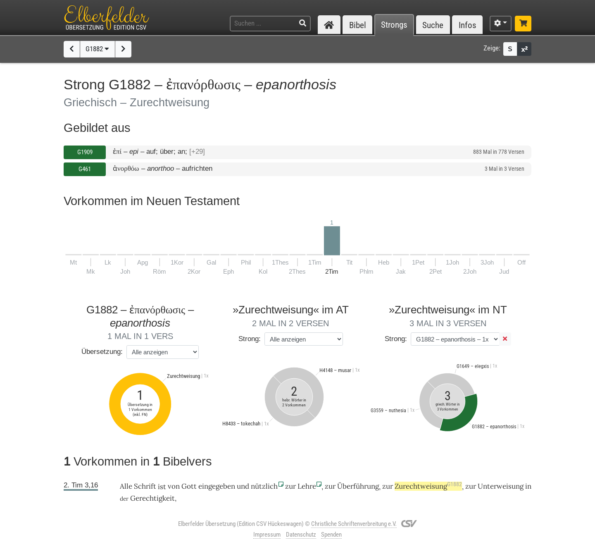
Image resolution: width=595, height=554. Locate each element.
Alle (126, 486)
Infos (467, 25)
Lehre (307, 486)
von (174, 486)
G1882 (97, 49)
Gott (189, 486)
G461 (85, 169)
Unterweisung (501, 486)
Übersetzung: (102, 352)
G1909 (85, 152)
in (528, 486)
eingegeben (216, 486)
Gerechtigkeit (152, 498)
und (243, 486)
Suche (432, 25)
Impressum (267, 534)
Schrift (145, 486)
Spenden (331, 534)
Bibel (357, 25)
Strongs (394, 25)
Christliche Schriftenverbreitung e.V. (354, 524)
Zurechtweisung (428, 486)
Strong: (249, 339)
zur (290, 486)
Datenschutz (301, 534)
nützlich (264, 486)
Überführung (358, 486)
